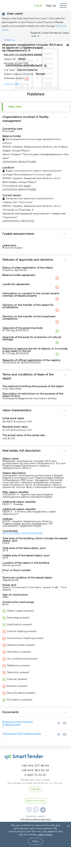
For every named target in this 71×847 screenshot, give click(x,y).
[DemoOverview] (36, 801)
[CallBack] (35, 789)
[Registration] (51, 5)
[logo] (24, 757)
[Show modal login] (38, 5)
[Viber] (28, 811)
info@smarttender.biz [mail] (35, 819)
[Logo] (7, 5)
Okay (35, 841)
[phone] (35, 765)
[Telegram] (42, 811)
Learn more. (45, 835)
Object (8, 40)
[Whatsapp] (35, 811)
